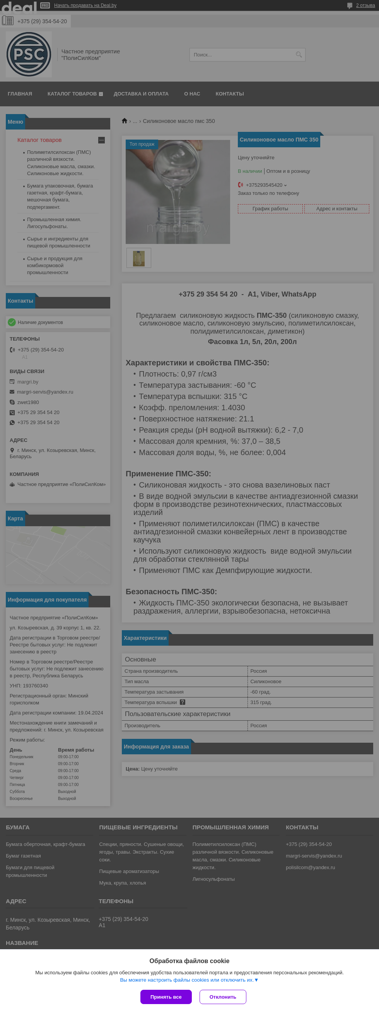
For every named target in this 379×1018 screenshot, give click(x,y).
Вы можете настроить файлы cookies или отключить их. (187, 980)
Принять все (166, 997)
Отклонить (223, 997)
